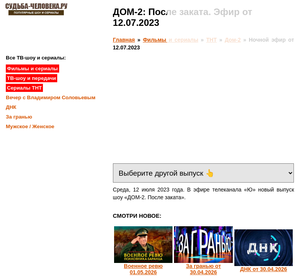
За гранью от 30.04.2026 (203, 269)
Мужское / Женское (30, 126)
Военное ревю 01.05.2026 (143, 269)
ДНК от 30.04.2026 (263, 269)
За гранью (19, 117)
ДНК (11, 107)
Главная (124, 40)
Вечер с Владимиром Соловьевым (51, 97)
